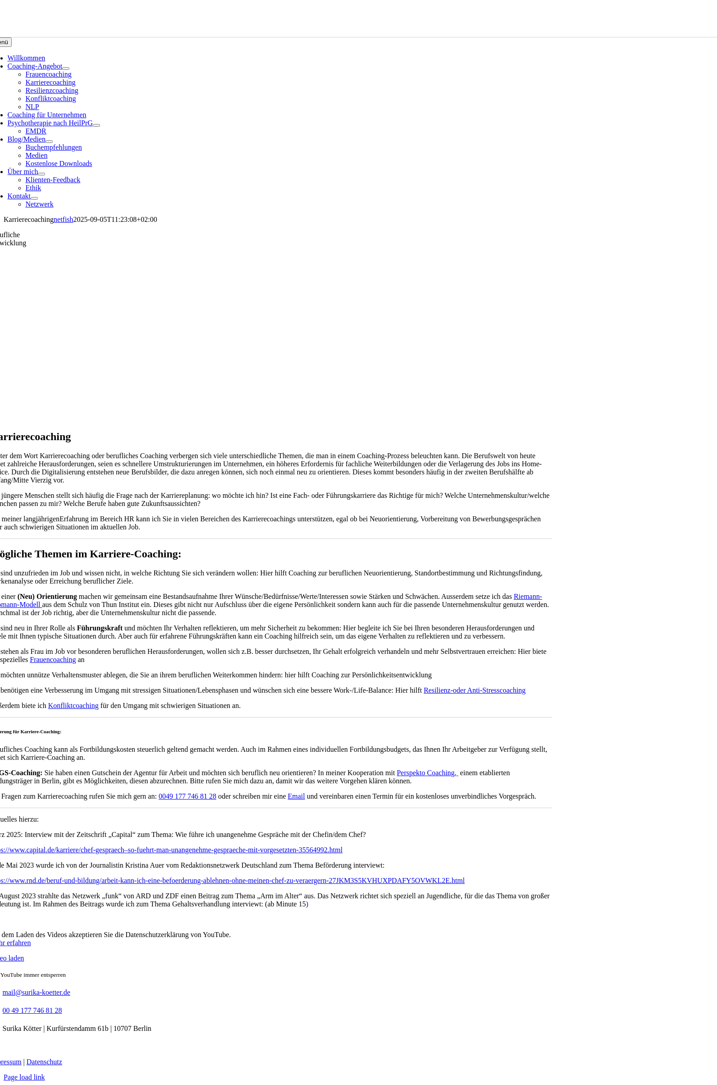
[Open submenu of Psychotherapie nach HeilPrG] (96, 125)
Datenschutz (44, 1062)
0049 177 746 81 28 (187, 796)
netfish (63, 219)
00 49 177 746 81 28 (32, 1010)
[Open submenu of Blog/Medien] (49, 141)
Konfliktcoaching (73, 705)
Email (296, 796)
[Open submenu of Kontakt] (34, 198)
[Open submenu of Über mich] (41, 174)
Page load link (24, 1077)
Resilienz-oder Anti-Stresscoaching (474, 690)
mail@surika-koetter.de (36, 992)
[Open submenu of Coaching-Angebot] (65, 68)
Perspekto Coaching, (427, 773)
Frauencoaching (53, 659)
